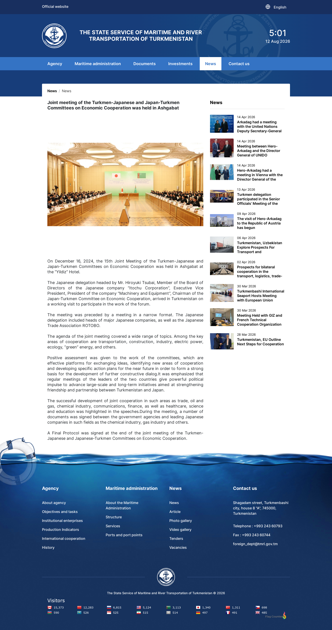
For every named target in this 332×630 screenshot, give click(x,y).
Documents (144, 63)
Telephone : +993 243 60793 (257, 526)
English (280, 7)
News (210, 63)
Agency (54, 63)
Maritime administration (98, 63)
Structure (114, 517)
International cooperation (63, 538)
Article (175, 511)
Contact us (239, 63)
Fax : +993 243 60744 (251, 535)
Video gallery (180, 529)
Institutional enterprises (62, 520)
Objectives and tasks (60, 511)
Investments (180, 63)
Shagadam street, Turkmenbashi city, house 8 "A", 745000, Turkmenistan (260, 508)
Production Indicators (60, 529)
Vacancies (178, 547)
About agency (54, 502)
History (48, 547)
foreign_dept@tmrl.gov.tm (255, 544)
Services (113, 526)
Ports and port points (124, 535)
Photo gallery (180, 520)
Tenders (176, 538)
